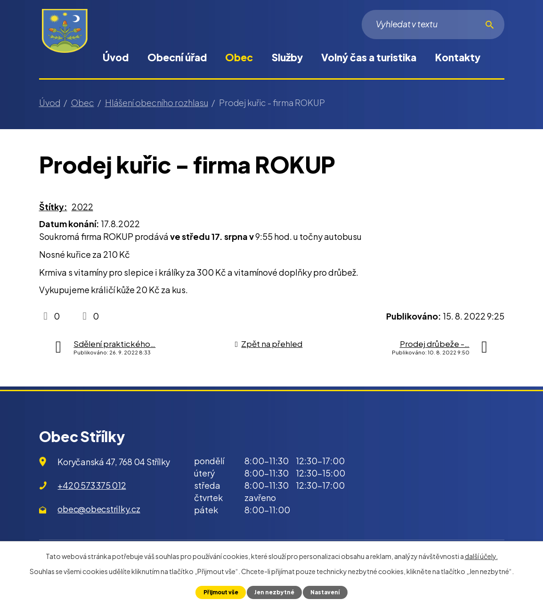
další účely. (481, 555)
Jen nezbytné (274, 592)
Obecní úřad (177, 57)
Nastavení (328, 592)
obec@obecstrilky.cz (98, 508)
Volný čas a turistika (368, 57)
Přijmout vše (218, 592)
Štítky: (53, 206)
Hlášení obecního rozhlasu (156, 102)
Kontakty (457, 57)
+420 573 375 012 (91, 485)
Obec (239, 57)
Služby (287, 57)
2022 (82, 206)
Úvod (116, 57)
